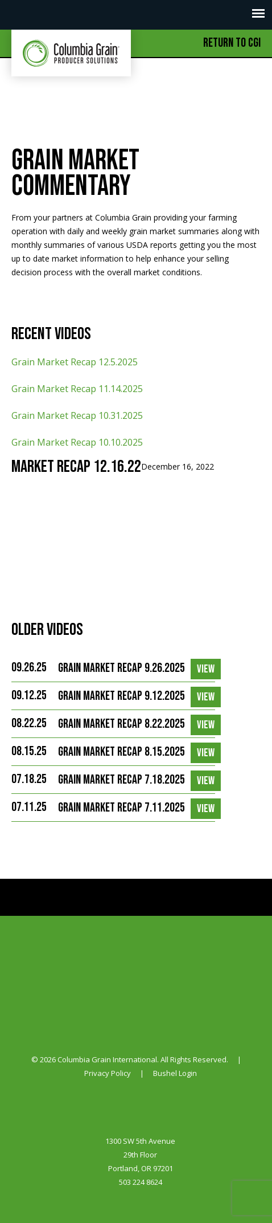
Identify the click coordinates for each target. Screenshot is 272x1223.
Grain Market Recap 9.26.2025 (121, 668)
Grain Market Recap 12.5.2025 (74, 362)
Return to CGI (232, 43)
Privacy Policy (107, 1073)
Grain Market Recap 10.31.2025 (77, 415)
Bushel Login (175, 1073)
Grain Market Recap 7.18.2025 (121, 780)
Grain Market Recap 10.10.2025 (77, 442)
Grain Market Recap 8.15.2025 (121, 752)
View (206, 669)
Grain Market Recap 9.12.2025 (121, 696)
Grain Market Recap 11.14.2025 (77, 388)
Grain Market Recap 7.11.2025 (121, 808)
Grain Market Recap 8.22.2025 (121, 724)
